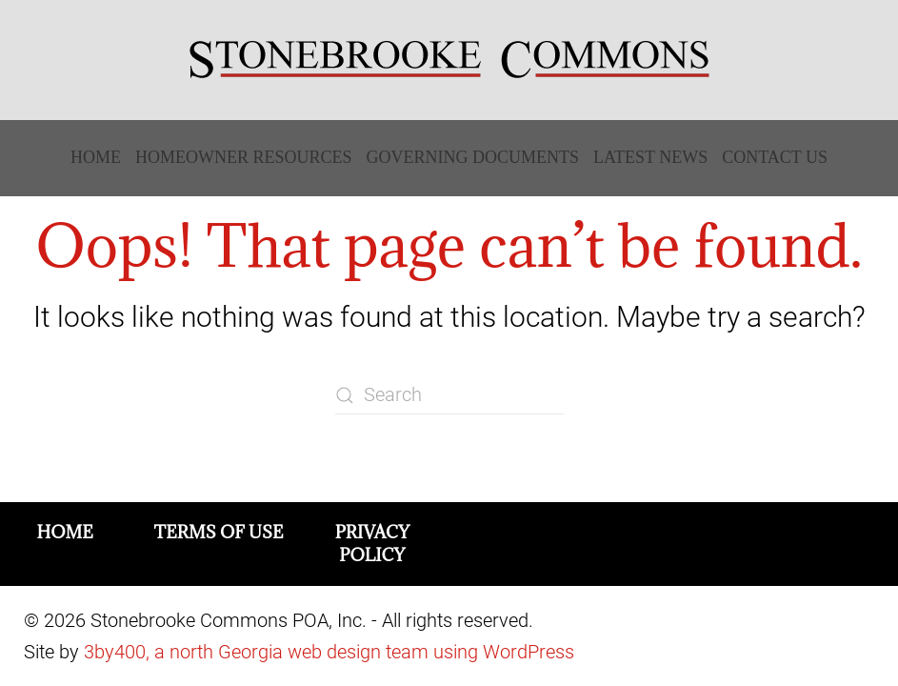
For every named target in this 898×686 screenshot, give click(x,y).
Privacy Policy (372, 543)
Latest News (650, 157)
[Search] (449, 395)
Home (95, 157)
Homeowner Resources (243, 157)
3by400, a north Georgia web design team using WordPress (329, 651)
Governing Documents (473, 157)
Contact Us (775, 157)
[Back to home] (449, 60)
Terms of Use (218, 532)
